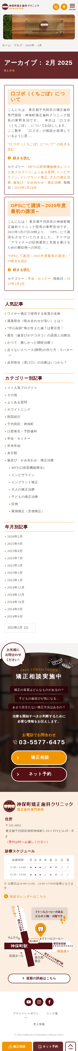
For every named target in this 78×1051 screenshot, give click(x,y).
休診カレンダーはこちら (28, 896)
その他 (12, 395)
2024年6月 (15, 616)
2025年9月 (15, 543)
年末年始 (14, 445)
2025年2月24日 (25, 187)
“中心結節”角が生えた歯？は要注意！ (35, 328)
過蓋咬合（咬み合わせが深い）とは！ (35, 321)
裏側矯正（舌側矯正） (28, 511)
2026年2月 (15, 536)
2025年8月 (15, 551)
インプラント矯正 (34, 177)
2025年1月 (15, 580)
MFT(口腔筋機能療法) (45, 166)
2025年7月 (15, 558)
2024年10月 (16, 602)
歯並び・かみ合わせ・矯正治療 (37, 182)
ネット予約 (40, 774)
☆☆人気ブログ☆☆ (22, 387)
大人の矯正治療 (23, 489)
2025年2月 (15, 572)
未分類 (12, 453)
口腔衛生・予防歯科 (22, 431)
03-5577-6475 (42, 742)
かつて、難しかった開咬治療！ (30, 342)
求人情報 (39, 1024)
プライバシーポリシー (26, 1015)
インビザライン (23, 475)
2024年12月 (16, 587)
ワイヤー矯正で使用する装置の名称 (34, 313)
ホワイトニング (19, 409)
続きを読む (22, 158)
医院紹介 (14, 416)
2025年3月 (15, 565)
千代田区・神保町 (20, 424)
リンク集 (52, 1013)
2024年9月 (15, 609)
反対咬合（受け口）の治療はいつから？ (37, 362)
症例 (14, 504)
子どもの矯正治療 (24, 496)
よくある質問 (44, 172)
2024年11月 (16, 594)
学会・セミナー (39, 278)
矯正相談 (40, 757)
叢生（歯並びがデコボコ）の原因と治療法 (39, 335)
